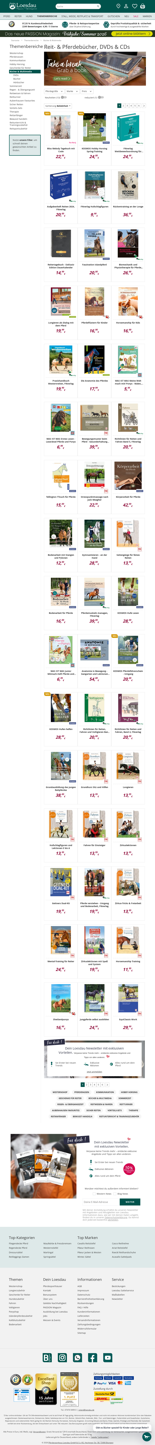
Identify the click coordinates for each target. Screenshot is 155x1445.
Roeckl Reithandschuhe (124, 1252)
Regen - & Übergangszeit (22, 89)
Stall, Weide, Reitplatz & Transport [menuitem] (82, 16)
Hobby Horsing (17, 64)
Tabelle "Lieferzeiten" (100, 1437)
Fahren (12, 1303)
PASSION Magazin (52, 1307)
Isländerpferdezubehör (21, 1315)
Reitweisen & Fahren (20, 93)
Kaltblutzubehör (17, 1320)
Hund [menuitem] (29, 16)
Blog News (122, 1193)
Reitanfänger (16, 115)
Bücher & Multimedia (21, 71)
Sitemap (82, 1332)
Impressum (83, 1290)
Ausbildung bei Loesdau (55, 1311)
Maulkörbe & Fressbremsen (57, 1243)
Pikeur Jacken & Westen (89, 1252)
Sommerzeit (16, 86)
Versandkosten (39, 1431)
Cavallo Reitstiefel (87, 1243)
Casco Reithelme (120, 1243)
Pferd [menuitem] (6, 16)
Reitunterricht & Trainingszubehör (19, 123)
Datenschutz (84, 1294)
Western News (104, 1193)
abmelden (113, 1219)
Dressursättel (16, 1252)
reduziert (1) (91, 97)
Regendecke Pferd (18, 1247)
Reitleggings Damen (19, 1256)
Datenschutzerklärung (116, 1217)
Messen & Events (51, 1320)
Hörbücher (18, 82)
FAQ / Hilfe (83, 1307)
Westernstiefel (50, 1247)
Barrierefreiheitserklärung (91, 1298)
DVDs (16, 75)
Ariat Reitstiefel (120, 1247)
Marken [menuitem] (147, 16)
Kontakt (47, 1290)
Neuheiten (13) (53, 97)
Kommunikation (18, 60)
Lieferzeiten (83, 1315)
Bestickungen (118, 1286)
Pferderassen (16, 56)
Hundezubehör (16, 1298)
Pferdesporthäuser (52, 1286)
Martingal (48, 1252)
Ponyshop (14, 1311)
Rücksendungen (86, 1303)
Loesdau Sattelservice (123, 1290)
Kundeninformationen (89, 1311)
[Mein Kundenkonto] (126, 8)
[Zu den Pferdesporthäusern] (118, 6)
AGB (80, 1286)
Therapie (14, 111)
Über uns (48, 1298)
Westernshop (16, 53)
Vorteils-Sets (16, 108)
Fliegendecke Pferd (18, 1243)
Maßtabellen (118, 1294)
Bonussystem (50, 1294)
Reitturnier (15, 97)
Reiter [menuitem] (18, 16)
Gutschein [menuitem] (114, 16)
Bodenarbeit (15, 1324)
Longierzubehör (17, 1290)
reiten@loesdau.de (86, 1410)
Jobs (45, 1315)
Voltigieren (14, 1307)
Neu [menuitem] (126, 16)
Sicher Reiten (16, 104)
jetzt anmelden (94, 1071)
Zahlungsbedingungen (89, 1324)
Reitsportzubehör (18, 128)
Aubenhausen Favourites (22, 100)
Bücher (17, 78)
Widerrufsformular (87, 1328)
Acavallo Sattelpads (122, 1256)
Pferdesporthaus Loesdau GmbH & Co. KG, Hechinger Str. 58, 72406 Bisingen (80, 1442)
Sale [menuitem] (135, 16)
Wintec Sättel (84, 1256)
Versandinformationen (89, 1320)
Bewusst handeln (18, 118)
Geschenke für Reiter (20, 67)
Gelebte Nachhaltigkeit (54, 1303)
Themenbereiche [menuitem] (47, 16)
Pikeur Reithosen (86, 1247)
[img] (142, 7)
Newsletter (117, 1298)
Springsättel (49, 1256)
